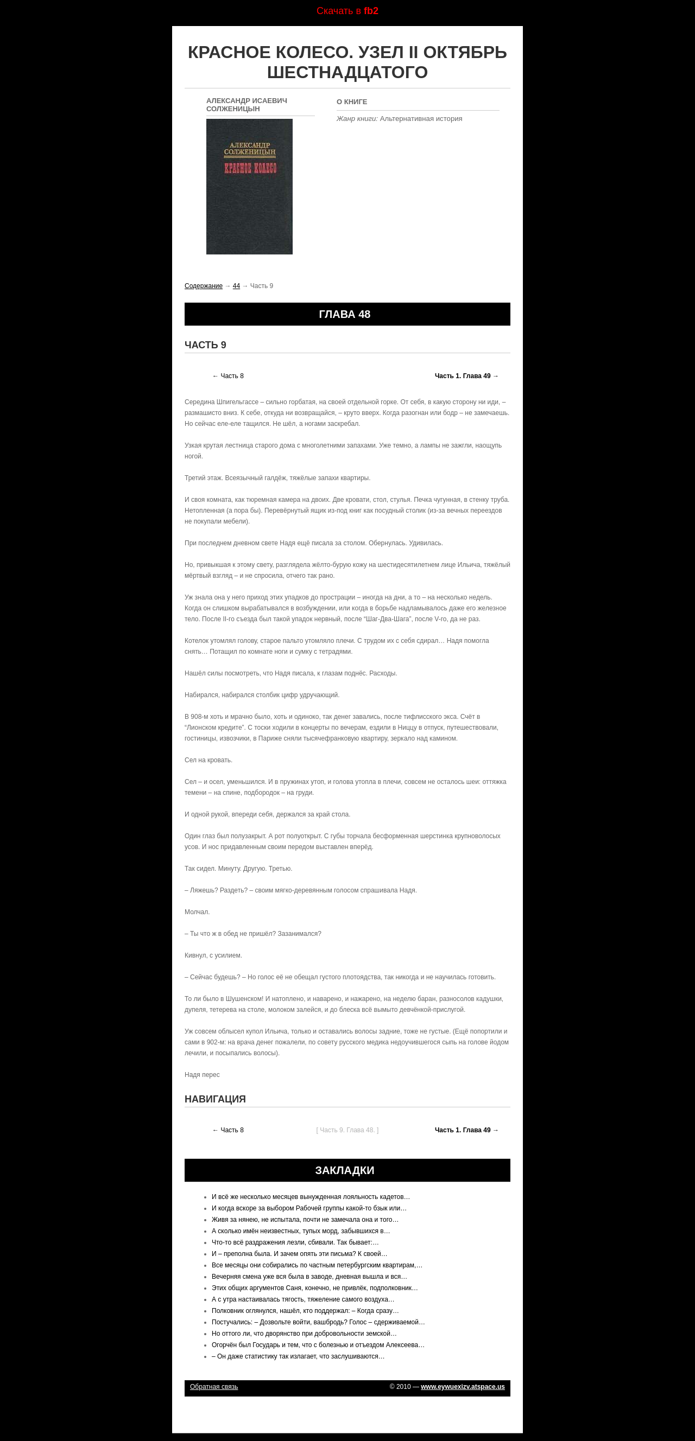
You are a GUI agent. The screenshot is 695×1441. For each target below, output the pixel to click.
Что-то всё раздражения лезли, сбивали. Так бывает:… (295, 1242)
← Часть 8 (228, 376)
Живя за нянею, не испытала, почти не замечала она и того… (305, 1219)
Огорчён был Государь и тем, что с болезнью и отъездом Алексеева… (318, 1345)
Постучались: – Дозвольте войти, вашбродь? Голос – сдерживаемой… (318, 1322)
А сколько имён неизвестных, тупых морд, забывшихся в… (301, 1231)
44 (236, 286)
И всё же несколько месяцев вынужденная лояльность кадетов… (311, 1197)
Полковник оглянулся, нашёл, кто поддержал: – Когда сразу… (305, 1311)
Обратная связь (214, 1387)
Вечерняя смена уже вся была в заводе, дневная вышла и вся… (309, 1276)
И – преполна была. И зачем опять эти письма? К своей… (300, 1254)
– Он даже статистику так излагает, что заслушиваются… (298, 1356)
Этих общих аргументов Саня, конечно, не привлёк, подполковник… (315, 1288)
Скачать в (347, 10)
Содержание (204, 286)
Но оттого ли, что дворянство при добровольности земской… (304, 1333)
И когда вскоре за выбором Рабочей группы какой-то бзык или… (309, 1208)
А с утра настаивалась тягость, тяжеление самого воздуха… (303, 1299)
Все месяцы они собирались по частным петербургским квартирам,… (317, 1265)
